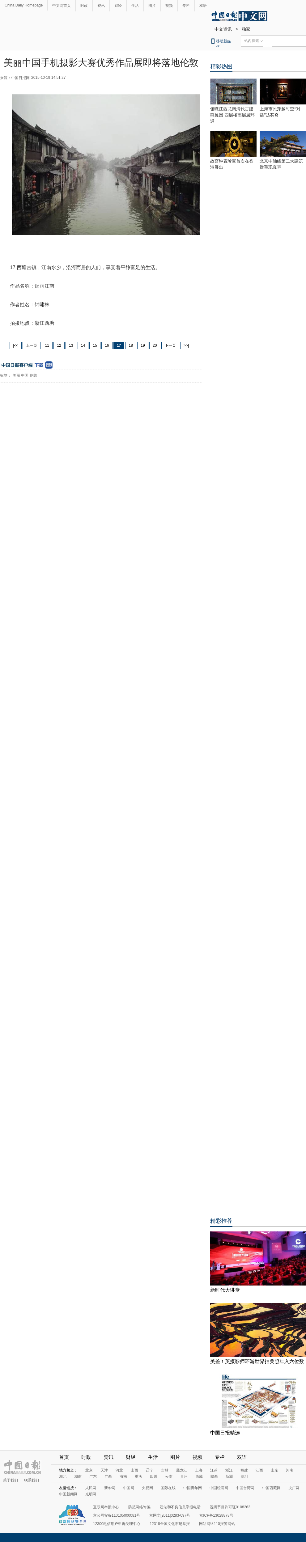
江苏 (214, 1470)
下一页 (170, 345)
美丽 (16, 375)
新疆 (229, 1476)
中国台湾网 (245, 1488)
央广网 (294, 1488)
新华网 (109, 1488)
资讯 (101, 5)
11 (47, 345)
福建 (244, 1470)
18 (131, 345)
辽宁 (149, 1470)
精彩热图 (221, 66)
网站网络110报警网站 (217, 1524)
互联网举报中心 (106, 1507)
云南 (168, 1476)
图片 (152, 5)
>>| (186, 345)
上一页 (31, 345)
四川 (153, 1476)
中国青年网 (192, 1488)
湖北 (62, 1476)
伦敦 (33, 375)
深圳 (244, 1476)
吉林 (164, 1470)
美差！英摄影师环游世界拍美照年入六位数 (257, 1361)
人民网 (90, 1488)
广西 (108, 1476)
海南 (123, 1476)
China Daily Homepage (24, 5)
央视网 (147, 1488)
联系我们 (31, 1480)
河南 (289, 1470)
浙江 (229, 1470)
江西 (259, 1470)
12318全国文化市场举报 (169, 1524)
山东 (274, 1470)
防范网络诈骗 (139, 1507)
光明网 (90, 1494)
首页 (64, 1457)
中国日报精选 (225, 1432)
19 (143, 345)
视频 (169, 5)
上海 (198, 1470)
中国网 (128, 1488)
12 (59, 345)
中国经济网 (219, 1488)
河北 (119, 1470)
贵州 (184, 1476)
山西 (134, 1470)
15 (95, 345)
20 (155, 345)
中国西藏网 (271, 1488)
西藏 (199, 1476)
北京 (89, 1470)
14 (83, 345)
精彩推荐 (221, 1221)
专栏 (186, 5)
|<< (15, 345)
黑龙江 (181, 1470)
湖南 (78, 1476)
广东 (93, 1476)
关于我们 (10, 1480)
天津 (104, 1470)
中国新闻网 (68, 1494)
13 (71, 345)
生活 (135, 5)
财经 (118, 5)
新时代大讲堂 (225, 1290)
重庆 (138, 1476)
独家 (246, 29)
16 (107, 345)
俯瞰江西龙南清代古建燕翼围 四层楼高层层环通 (232, 115)
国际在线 (168, 1488)
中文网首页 (61, 5)
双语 (203, 5)
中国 (24, 375)
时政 (84, 5)
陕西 (214, 1476)
